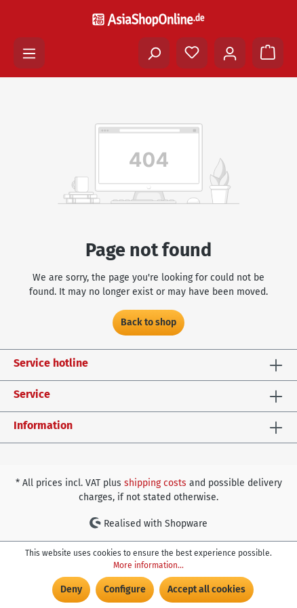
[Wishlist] (191, 52)
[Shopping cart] (267, 52)
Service (32, 394)
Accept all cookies (206, 589)
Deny (71, 589)
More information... (148, 565)
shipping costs (155, 483)
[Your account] (229, 52)
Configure (125, 589)
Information (43, 425)
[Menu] (29, 52)
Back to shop (148, 322)
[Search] (154, 52)
